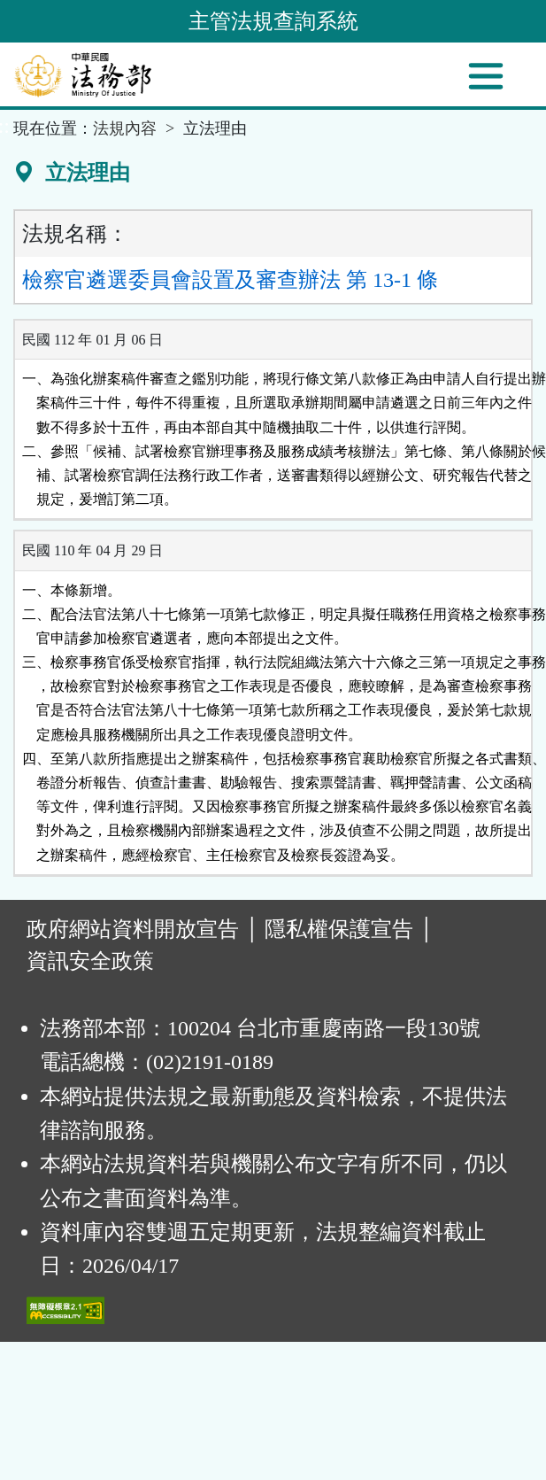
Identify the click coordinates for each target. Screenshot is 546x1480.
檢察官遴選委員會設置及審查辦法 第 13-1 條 (230, 279)
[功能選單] (486, 76)
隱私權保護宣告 (339, 929)
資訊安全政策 (90, 960)
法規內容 (125, 128)
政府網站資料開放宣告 (133, 929)
